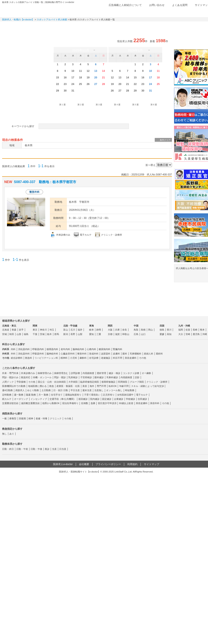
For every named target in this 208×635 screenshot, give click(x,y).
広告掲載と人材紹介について (125, 5)
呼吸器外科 (38, 353)
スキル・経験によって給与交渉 (147, 386)
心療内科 (91, 349)
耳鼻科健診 (112, 377)
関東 (35, 325)
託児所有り (109, 394)
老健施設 (105, 358)
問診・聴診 (60, 377)
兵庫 (117, 329)
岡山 (150, 329)
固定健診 (106, 399)
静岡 (98, 329)
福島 (26, 334)
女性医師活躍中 (125, 394)
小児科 (73, 358)
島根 (143, 329)
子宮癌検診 (86, 377)
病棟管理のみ (45, 373)
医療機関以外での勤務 (13, 386)
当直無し (99, 390)
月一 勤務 (43, 394)
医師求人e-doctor (63, 464)
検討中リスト (177, 12)
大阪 (110, 329)
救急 (51, 386)
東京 (35, 329)
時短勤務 (129, 390)
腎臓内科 (117, 349)
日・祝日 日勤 (60, 390)
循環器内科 (52, 349)
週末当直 (87, 390)
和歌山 (125, 334)
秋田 (11, 334)
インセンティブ (39, 399)
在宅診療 (93, 358)
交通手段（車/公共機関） (62, 399)
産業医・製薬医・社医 (68, 386)
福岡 (180, 329)
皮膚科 (116, 353)
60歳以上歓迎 (126, 403)
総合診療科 (16, 358)
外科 (13, 353)
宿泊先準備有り (70, 403)
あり (11, 433)
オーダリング (21, 399)
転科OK (113, 386)
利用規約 (132, 464)
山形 (19, 334)
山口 (143, 334)
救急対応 (25, 377)
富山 (65, 329)
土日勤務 (46, 390)
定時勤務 (6, 394)
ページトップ (200, 618)
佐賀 (188, 329)
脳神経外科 (52, 353)
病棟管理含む (61, 373)
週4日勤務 (7, 390)
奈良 (124, 329)
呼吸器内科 (38, 349)
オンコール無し (114, 390)
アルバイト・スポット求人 (76, 26)
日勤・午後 (36, 449)
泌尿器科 (105, 353)
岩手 (21, 329)
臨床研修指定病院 (89, 382)
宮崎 (188, 334)
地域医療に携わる (37, 386)
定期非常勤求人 (47, 26)
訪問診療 (75, 373)
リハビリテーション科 (46, 358)
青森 (14, 329)
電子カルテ (142, 394)
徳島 (162, 329)
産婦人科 (148, 353)
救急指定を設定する (87, 114)
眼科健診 (99, 377)
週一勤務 (18, 394)
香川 (169, 329)
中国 (136, 325)
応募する (148, 243)
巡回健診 (83, 399)
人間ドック (8, 382)
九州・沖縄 (184, 325)
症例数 (84, 403)
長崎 (195, 329)
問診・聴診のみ (10, 377)
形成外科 (93, 353)
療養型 (12, 418)
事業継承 (136, 26)
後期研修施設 (108, 382)
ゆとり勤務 (33, 390)
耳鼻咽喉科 (135, 353)
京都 (110, 334)
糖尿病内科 (104, 349)
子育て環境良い (92, 394)
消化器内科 (24, 349)
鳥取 (136, 329)
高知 (169, 334)
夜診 (47, 449)
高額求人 (20, 390)
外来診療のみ (28, 373)
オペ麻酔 (146, 373)
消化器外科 (24, 353)
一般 (4, 418)
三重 (98, 334)
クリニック (56, 418)
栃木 (49, 334)
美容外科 (154, 403)
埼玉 (51, 329)
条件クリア (165, 140)
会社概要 (84, 464)
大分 (180, 334)
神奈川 (43, 329)
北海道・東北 (9, 325)
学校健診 (130, 399)
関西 (110, 325)
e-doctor (25, 10)
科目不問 (117, 358)
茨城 (42, 334)
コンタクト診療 (131, 373)
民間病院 (122, 382)
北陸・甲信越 (70, 325)
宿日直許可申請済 (107, 403)
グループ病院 (137, 382)
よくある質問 (179, 5)
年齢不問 (124, 386)
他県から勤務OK (51, 403)
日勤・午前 (22, 449)
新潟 (65, 334)
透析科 (159, 353)
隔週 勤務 (31, 394)
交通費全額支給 (10, 403)
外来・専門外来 (10, 373)
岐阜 (91, 329)
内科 (13, 349)
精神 (30, 418)
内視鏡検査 (88, 373)
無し (4, 433)
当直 (54, 449)
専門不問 (101, 386)
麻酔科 (83, 358)
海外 (92, 386)
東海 (91, 325)
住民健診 (142, 399)
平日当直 (75, 390)
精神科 (63, 358)
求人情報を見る (108, 243)
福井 (80, 329)
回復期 (22, 418)
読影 (137, 377)
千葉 (35, 334)
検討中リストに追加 (154, 182)
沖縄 (204, 334)
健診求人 (106, 26)
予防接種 (21, 382)
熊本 (202, 329)
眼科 (124, 353)
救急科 (28, 358)
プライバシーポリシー (108, 464)
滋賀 (117, 334)
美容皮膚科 (130, 358)
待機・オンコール (42, 377)
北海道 (5, 329)
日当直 (62, 449)
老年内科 (65, 349)
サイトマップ (151, 464)
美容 (84, 386)
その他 (142, 358)
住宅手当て (57, 394)
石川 (72, 329)
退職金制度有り (73, 394)
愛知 (91, 334)
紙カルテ (6, 399)
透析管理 (101, 373)
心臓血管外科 (68, 353)
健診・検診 (114, 373)
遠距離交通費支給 (30, 403)
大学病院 (73, 382)
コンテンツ (165, 26)
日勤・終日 (8, 449)
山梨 (80, 334)
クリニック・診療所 (156, 382)
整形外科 (82, 353)
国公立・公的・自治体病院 (52, 382)
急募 (93, 403)
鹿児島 (196, 334)
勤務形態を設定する (143, 114)
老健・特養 (41, 418)
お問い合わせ (156, 5)
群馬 (56, 334)
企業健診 (118, 399)
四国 (162, 325)
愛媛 (162, 334)
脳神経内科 (78, 349)
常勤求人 (17, 26)
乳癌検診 (73, 377)
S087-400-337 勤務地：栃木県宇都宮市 (45, 182)
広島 (136, 334)
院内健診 (95, 399)
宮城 (4, 334)
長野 (72, 334)
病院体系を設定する (31, 114)
